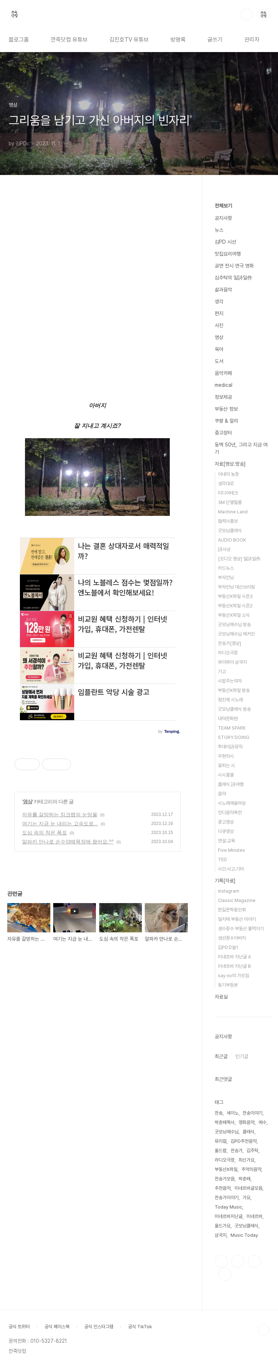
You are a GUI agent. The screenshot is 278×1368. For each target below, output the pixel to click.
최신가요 (246, 1160)
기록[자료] (225, 881)
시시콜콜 (226, 775)
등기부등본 (228, 985)
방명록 (178, 39)
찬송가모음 (225, 1178)
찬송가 (237, 1150)
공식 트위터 (19, 1326)
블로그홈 (19, 39)
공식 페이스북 (57, 1326)
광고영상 (226, 822)
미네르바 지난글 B (234, 966)
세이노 (233, 1113)
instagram (228, 891)
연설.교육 (226, 840)
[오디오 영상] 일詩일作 (239, 558)
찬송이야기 (252, 1113)
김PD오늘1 (228, 947)
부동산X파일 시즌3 (235, 596)
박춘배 (244, 1178)
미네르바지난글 (229, 1216)
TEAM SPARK (232, 728)
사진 (219, 325)
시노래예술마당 (232, 803)
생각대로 (226, 483)
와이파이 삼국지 (232, 662)
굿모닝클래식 (230, 530)
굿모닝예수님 (227, 1131)
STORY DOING (233, 737)
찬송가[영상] (229, 643)
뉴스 (219, 230)
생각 (219, 301)
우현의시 (226, 756)
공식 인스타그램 (98, 1326)
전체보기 (223, 206)
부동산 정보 (226, 409)
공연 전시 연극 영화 (234, 266)
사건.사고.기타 (231, 869)
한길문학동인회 (232, 909)
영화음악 (246, 1122)
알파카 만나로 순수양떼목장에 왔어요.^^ (68, 842)
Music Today (244, 1235)
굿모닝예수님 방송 (234, 624)
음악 (222, 793)
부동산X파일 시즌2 (235, 605)
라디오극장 (228, 652)
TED (222, 859)
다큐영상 (226, 831)
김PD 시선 (225, 242)
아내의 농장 (228, 474)
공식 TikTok (140, 1326)
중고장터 (223, 433)
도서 (219, 361)
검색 (246, 14)
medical (223, 385)
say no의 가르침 (233, 975)
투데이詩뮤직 (230, 746)
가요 (246, 1197)
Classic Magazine (237, 900)
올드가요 (223, 1225)
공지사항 (223, 218)
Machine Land (233, 511)
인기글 (241, 1056)
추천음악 (223, 1188)
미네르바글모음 (248, 1188)
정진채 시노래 (230, 699)
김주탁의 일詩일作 (233, 278)
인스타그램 (237, 1261)
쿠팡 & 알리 (226, 421)
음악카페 (223, 373)
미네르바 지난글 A (234, 956)
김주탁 (252, 1150)
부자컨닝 (226, 577)
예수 (262, 1122)
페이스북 (221, 1261)
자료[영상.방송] (230, 464)
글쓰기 (215, 39)
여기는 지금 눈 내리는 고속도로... (60, 823)
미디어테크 (228, 493)
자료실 (221, 997)
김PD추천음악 (244, 1141)
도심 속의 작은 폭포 (44, 832)
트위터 (254, 1261)
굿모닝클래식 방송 (234, 709)
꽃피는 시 (226, 765)
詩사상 (224, 549)
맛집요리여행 (228, 254)
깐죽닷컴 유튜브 (69, 39)
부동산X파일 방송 (234, 690)
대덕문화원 (228, 718)
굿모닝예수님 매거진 (236, 634)
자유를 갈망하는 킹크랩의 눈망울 (59, 814)
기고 (222, 671)
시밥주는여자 (230, 681)
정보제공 (223, 397)
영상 (27, 801)
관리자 (252, 39)
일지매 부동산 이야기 (237, 919)
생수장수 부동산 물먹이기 (241, 928)
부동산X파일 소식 (234, 615)
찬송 (219, 1113)
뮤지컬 (221, 1141)
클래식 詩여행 (231, 784)
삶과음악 (223, 289)
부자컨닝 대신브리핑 (236, 587)
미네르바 (254, 1216)
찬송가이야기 (227, 1197)
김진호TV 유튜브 (129, 39)
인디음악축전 (230, 812)
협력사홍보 (228, 521)
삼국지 (221, 1235)
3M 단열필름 (230, 502)
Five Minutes (231, 850)
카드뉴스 (226, 568)
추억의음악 (251, 1169)
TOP (263, 1329)
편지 (219, 313)
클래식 (248, 1131)
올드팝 (221, 1150)
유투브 (224, 1274)
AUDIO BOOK (232, 540)
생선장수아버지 (232, 938)
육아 (219, 349)
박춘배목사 (225, 1122)
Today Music (228, 1207)
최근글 (221, 1056)
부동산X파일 (226, 1169)
